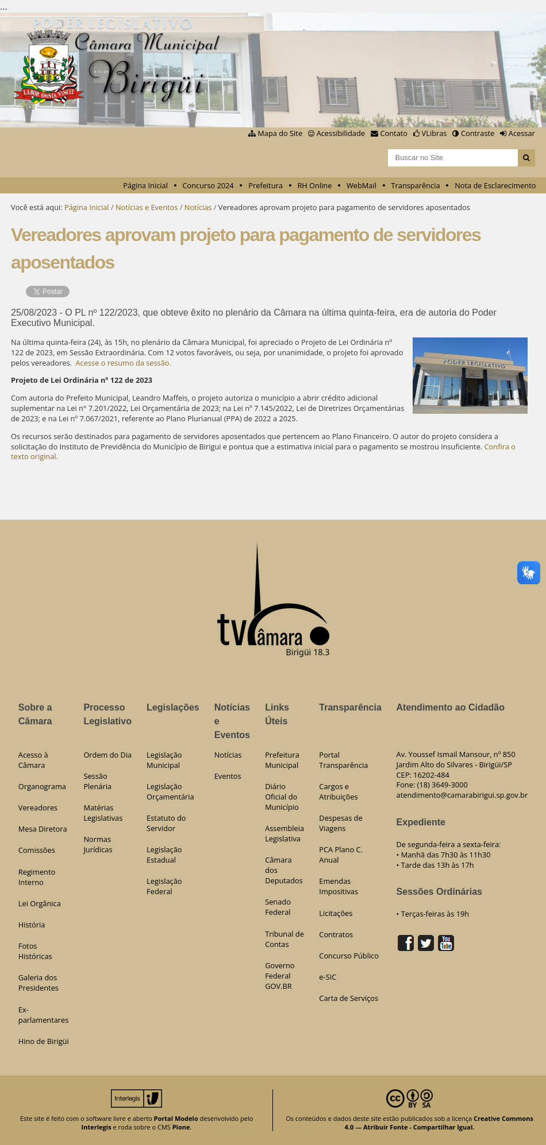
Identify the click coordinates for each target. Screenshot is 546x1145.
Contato (394, 133)
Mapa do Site (279, 133)
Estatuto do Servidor (166, 823)
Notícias (198, 207)
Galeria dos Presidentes (38, 982)
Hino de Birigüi (43, 1041)
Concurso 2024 (207, 185)
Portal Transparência (343, 760)
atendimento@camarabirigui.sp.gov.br (462, 795)
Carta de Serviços (348, 998)
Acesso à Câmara (33, 760)
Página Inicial (145, 185)
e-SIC (327, 977)
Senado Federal (278, 906)
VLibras (434, 133)
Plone (181, 1127)
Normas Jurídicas (97, 844)
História (31, 924)
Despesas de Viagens (340, 823)
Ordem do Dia (107, 755)
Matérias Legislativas (102, 812)
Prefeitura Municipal (282, 760)
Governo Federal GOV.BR (279, 975)
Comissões (36, 850)
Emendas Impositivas (338, 886)
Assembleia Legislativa (284, 833)
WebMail (361, 185)
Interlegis (96, 1127)
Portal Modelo (176, 1118)
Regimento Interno (36, 877)
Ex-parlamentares (43, 1014)
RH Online (314, 185)
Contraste (477, 133)
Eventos (227, 776)
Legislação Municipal (164, 760)
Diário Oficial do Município (282, 796)
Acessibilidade (341, 133)
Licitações (335, 913)
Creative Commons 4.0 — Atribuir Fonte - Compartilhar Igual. (439, 1122)
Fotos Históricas (35, 951)
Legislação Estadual (164, 854)
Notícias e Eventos (147, 207)
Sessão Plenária (97, 781)
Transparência (415, 185)
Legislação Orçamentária (170, 791)
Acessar (522, 133)
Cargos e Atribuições (338, 791)
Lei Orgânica (39, 903)
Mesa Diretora (42, 829)
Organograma (42, 786)
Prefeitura (265, 185)
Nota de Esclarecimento (495, 185)
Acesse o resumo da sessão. (123, 363)
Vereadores (37, 807)
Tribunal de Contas (284, 939)
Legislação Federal (164, 886)
